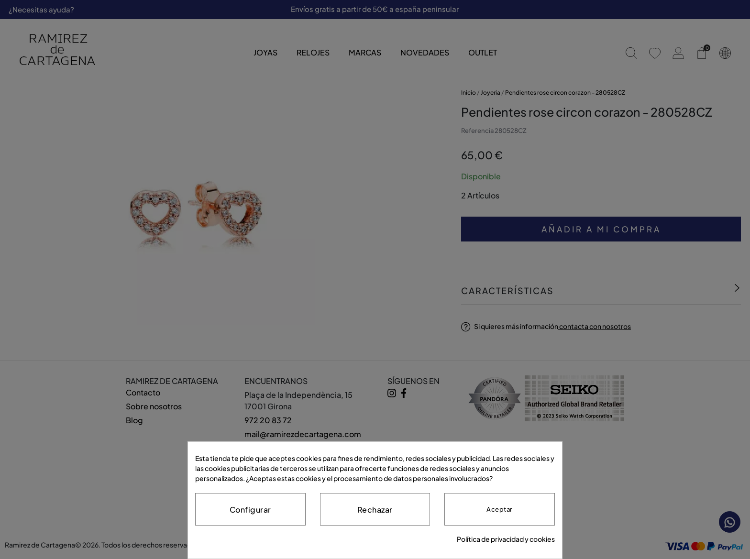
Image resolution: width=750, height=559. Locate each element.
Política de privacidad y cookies (506, 539)
